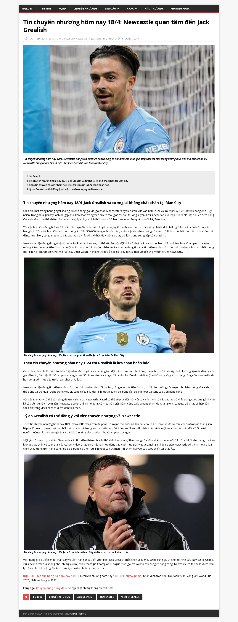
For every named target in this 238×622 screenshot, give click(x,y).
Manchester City (66, 38)
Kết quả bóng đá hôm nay (53, 576)
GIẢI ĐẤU (110, 8)
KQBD (62, 8)
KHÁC (130, 8)
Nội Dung (33, 176)
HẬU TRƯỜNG (154, 8)
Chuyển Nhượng (59, 597)
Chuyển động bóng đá (50, 588)
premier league (130, 597)
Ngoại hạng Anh (97, 38)
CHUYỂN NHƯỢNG (85, 8)
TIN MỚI (45, 8)
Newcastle (82, 38)
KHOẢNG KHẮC (180, 8)
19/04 (31, 38)
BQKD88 (27, 8)
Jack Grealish (48, 38)
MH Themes (79, 613)
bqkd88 (37, 597)
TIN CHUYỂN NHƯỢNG (119, 38)
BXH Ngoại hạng (130, 576)
